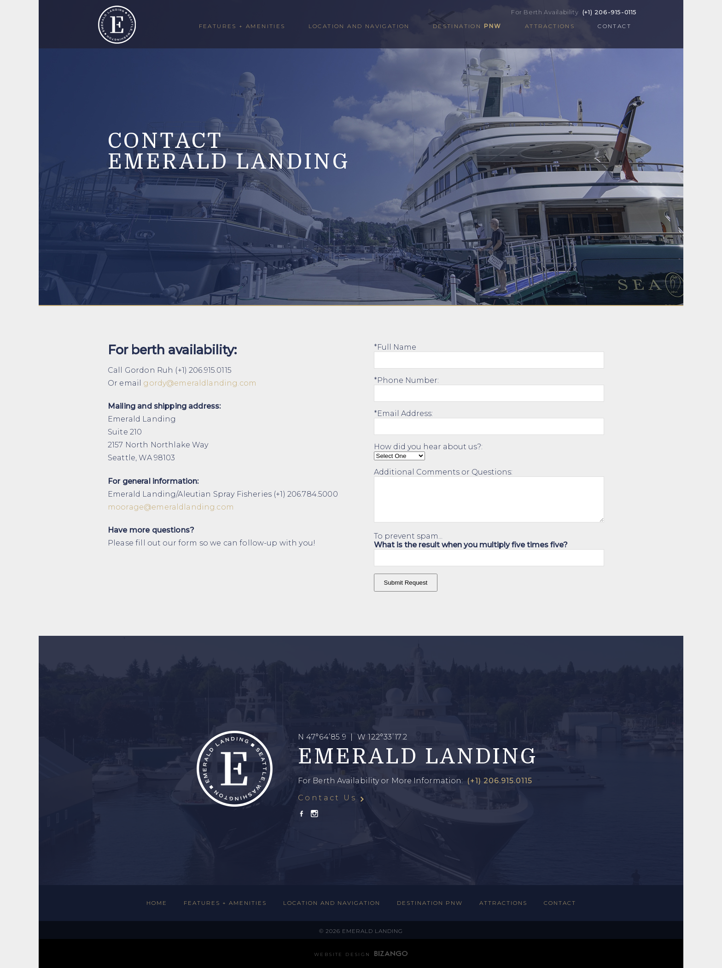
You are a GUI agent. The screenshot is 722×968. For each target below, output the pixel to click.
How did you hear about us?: (428, 446)
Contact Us (327, 797)
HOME (156, 902)
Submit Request (406, 582)
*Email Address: (403, 413)
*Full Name (395, 347)
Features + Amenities (242, 26)
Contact (614, 26)
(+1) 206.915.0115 (498, 780)
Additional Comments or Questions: (443, 472)
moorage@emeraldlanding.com (171, 507)
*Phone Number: (406, 380)
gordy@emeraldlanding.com (199, 383)
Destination (467, 26)
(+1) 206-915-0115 (609, 12)
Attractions (550, 26)
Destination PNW (430, 902)
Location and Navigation (359, 26)
